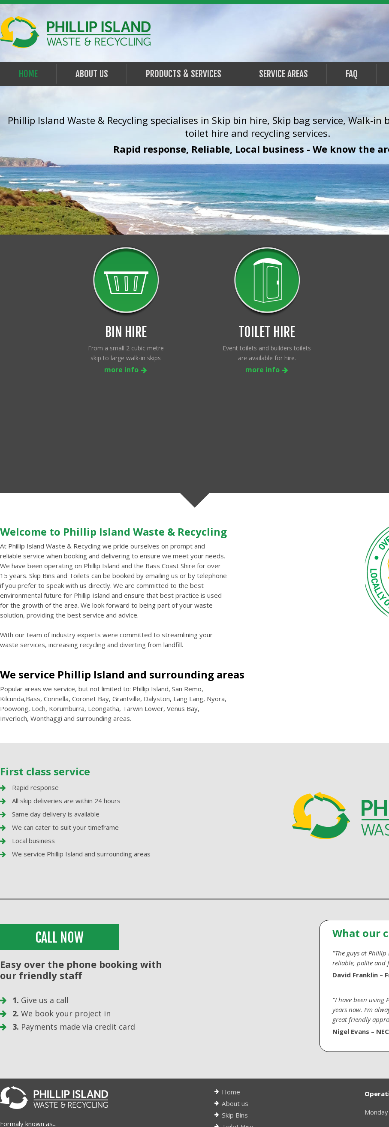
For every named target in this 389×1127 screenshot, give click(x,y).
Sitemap (234, 1086)
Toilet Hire (237, 1028)
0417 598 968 (49, 1060)
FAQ (352, 73)
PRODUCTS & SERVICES (183, 73)
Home (28, 73)
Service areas (242, 1039)
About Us (91, 73)
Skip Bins (234, 1016)
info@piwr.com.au (37, 1081)
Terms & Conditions (251, 1062)
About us (235, 1004)
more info (125, 369)
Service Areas (283, 73)
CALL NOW (60, 839)
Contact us (237, 1074)
